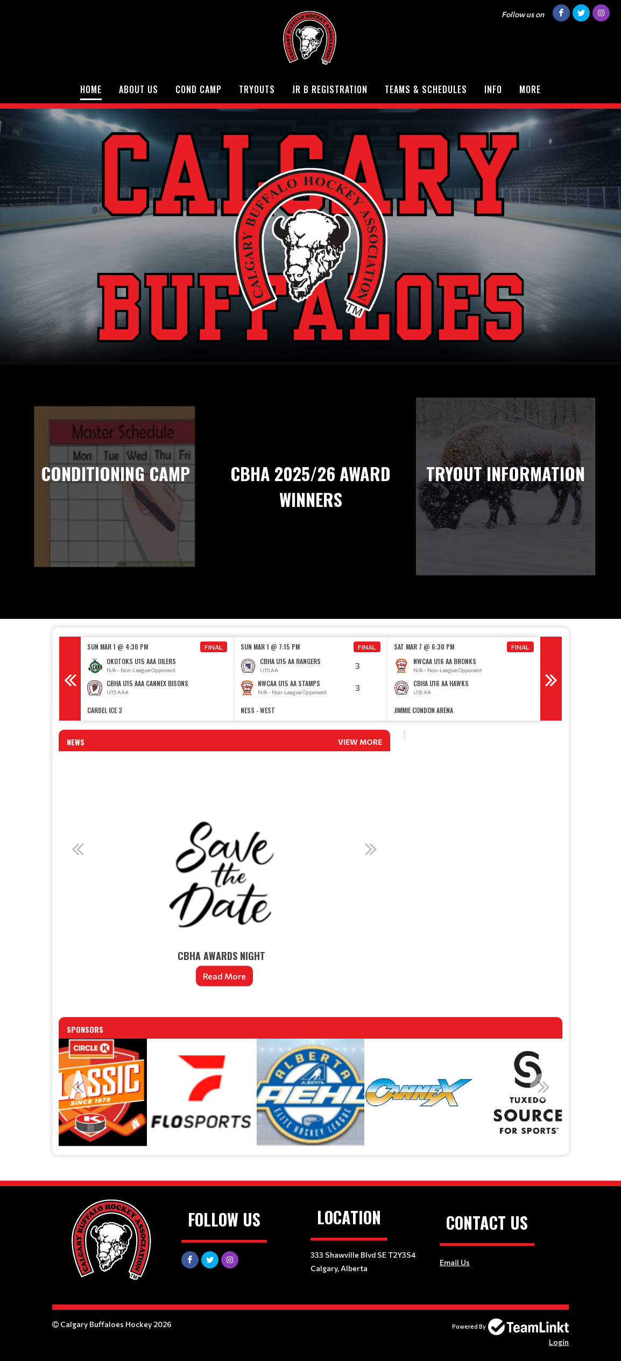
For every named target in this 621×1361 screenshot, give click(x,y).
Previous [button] (70, 679)
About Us (138, 89)
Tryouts (257, 89)
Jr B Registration (330, 89)
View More (360, 741)
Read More (224, 976)
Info (493, 89)
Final (213, 647)
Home (91, 89)
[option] (157, 679)
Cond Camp (198, 89)
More (530, 89)
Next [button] (551, 679)
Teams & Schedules (426, 89)
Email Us (455, 1262)
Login (559, 1341)
